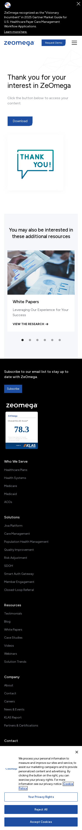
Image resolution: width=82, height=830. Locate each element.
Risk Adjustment (15, 558)
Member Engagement (19, 582)
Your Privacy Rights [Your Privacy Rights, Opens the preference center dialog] (41, 797)
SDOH (8, 566)
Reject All (41, 809)
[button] (73, 43)
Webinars (10, 654)
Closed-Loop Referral (19, 590)
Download (20, 121)
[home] (19, 43)
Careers (9, 701)
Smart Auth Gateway (19, 574)
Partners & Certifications (21, 725)
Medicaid (10, 494)
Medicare (10, 486)
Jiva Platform (13, 526)
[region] (41, 788)
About (8, 685)
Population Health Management (26, 542)
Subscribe (13, 388)
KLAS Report (13, 717)
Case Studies (13, 637)
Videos (9, 646)
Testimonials (13, 613)
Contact (10, 693)
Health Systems (15, 478)
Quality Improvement (19, 550)
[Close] (77, 752)
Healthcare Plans (15, 470)
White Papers (13, 629)
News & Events (14, 709)
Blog (7, 621)
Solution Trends (15, 662)
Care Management (17, 534)
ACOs (8, 502)
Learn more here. (15, 32)
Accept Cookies (41, 821)
